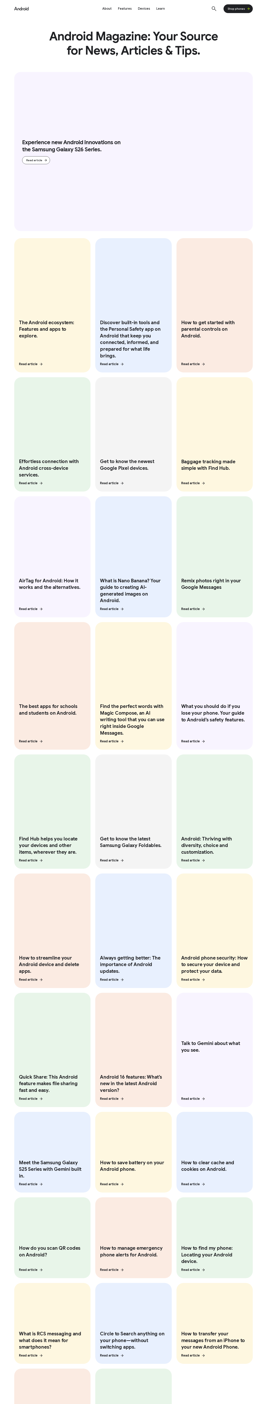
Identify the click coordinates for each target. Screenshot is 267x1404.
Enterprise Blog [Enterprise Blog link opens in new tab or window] (28, 1346)
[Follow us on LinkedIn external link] (83, 1241)
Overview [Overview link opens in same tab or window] (143, 1273)
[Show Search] (214, 8)
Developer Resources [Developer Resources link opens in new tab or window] (155, 1322)
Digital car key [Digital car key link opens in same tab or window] (208, 1281)
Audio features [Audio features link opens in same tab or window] (87, 1281)
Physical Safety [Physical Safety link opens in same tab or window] (26, 1289)
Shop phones (239, 8)
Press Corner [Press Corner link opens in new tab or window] (88, 1330)
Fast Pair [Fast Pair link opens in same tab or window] (143, 1297)
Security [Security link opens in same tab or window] (20, 1273)
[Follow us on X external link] (38, 1241)
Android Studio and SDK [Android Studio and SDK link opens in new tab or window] (157, 1330)
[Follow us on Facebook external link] (71, 1241)
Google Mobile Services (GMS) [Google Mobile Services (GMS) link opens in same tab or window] (221, 1297)
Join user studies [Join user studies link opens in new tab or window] (213, 1338)
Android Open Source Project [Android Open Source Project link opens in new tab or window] (162, 1338)
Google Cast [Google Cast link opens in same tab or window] (146, 1289)
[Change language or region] (232, 1366)
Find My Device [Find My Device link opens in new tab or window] (211, 1330)
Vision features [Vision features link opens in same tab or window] (87, 1273)
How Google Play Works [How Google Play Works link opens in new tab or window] (157, 1346)
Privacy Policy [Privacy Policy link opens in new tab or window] (49, 1366)
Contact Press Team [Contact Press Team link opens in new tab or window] (93, 1338)
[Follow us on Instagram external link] (49, 1241)
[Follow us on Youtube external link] (60, 1241)
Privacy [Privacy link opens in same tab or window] (20, 1281)
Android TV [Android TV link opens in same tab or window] (206, 1273)
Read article (36, 160)
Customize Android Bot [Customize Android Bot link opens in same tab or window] (215, 1289)
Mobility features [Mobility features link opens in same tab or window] (88, 1289)
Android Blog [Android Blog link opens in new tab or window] (87, 1322)
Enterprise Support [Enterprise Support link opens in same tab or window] (29, 1338)
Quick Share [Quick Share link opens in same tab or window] (146, 1281)
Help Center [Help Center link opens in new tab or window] (209, 1322)
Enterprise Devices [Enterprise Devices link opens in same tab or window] (29, 1330)
